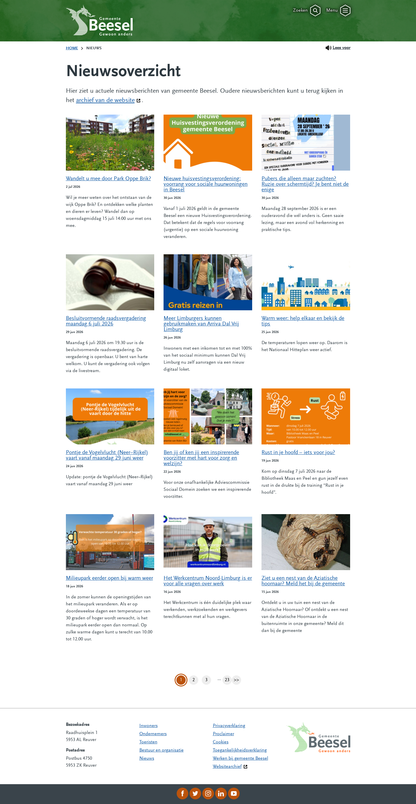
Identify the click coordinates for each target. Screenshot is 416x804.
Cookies (221, 742)
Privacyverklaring (229, 726)
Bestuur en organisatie (161, 750)
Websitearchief (227, 766)
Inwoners (148, 726)
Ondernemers (153, 734)
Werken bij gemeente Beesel (240, 758)
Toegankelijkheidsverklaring (240, 750)
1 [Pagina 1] (181, 680)
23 (228, 680)
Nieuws (146, 758)
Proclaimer (223, 734)
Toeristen (148, 742)
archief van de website (108, 100)
